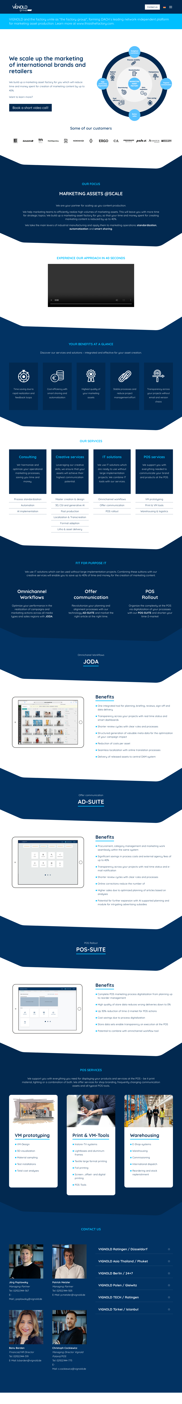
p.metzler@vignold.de (73, 1294)
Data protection (91, 1398)
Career (107, 1398)
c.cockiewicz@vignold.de (72, 1368)
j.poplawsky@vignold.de (28, 1298)
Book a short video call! (30, 108)
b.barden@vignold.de (29, 1360)
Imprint (75, 1398)
